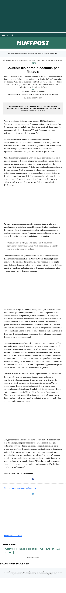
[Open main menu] (3, 35)
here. (34, 63)
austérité (9, 549)
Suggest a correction (33, 557)
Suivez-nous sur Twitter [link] (13, 535)
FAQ (35, 574)
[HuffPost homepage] (27, 592)
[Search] (12, 35)
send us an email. (39, 111)
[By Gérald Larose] (34, 92)
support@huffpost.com (50, 574)
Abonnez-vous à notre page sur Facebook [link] (20, 488)
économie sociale (35, 549)
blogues (8, 552)
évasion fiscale (53, 549)
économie (20, 549)
